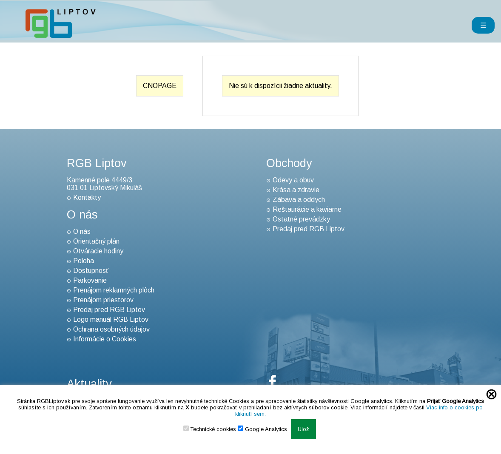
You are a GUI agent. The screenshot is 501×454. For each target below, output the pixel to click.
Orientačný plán (96, 241)
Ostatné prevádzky (301, 219)
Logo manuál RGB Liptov (110, 319)
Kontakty (87, 197)
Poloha (83, 260)
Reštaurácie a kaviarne (307, 209)
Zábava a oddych (299, 199)
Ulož (303, 429)
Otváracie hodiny (98, 251)
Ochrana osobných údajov (111, 329)
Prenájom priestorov (103, 300)
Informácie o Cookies (104, 339)
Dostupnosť (90, 270)
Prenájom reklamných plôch (113, 290)
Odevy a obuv (293, 180)
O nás (82, 231)
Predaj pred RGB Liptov (109, 309)
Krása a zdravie (296, 189)
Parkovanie (90, 280)
